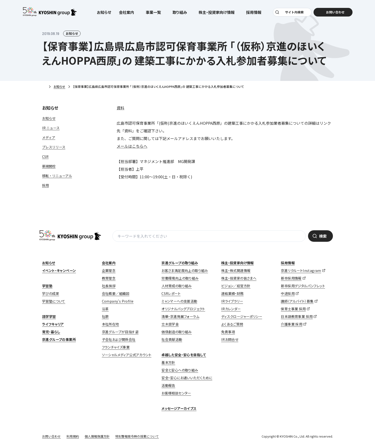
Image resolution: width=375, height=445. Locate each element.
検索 (323, 236)
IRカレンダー (231, 308)
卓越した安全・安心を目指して (183, 354)
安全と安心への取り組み (179, 370)
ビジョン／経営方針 (236, 285)
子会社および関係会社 (119, 339)
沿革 (105, 308)
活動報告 (168, 385)
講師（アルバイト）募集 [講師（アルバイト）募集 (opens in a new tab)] (297, 301)
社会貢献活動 (171, 339)
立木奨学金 (170, 324)
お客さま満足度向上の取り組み (184, 270)
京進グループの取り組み (179, 262)
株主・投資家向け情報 (237, 262)
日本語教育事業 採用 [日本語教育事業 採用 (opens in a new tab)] (297, 316)
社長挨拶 (109, 285)
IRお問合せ (229, 339)
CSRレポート (171, 293)
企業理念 (109, 270)
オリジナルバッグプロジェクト (183, 308)
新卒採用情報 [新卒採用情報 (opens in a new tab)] (291, 278)
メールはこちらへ (132, 146)
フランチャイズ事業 (116, 347)
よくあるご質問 (232, 324)
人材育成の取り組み (176, 285)
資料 (120, 108)
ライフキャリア (53, 324)
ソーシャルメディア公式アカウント (126, 354)
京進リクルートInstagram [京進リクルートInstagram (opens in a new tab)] (301, 270)
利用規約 (72, 436)
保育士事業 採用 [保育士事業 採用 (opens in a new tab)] (293, 308)
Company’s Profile (118, 301)
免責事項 (228, 331)
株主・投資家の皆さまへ (238, 278)
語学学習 (49, 316)
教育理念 (109, 278)
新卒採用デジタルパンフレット (303, 285)
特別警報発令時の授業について (137, 436)
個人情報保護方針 (97, 436)
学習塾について (53, 301)
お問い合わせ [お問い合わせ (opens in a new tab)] (334, 12)
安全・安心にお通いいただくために (186, 377)
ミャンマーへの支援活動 (179, 301)
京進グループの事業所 (59, 339)
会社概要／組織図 (115, 293)
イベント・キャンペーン (59, 270)
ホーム (44, 87)
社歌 (105, 316)
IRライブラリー (232, 301)
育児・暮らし (51, 331)
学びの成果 (50, 293)
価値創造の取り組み (176, 331)
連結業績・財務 (232, 293)
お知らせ (104, 12)
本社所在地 (110, 324)
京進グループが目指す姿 (120, 331)
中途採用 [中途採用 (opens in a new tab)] (288, 293)
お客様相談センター (176, 393)
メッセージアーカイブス (178, 408)
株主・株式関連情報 (236, 270)
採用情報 (288, 262)
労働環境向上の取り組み (180, 278)
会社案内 (109, 262)
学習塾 (47, 285)
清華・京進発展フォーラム (180, 316)
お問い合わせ (51, 436)
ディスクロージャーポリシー (241, 316)
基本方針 (168, 362)
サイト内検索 (294, 12)
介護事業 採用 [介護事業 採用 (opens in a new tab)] (291, 324)
